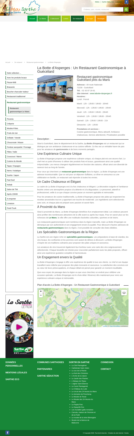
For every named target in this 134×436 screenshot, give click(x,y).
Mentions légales (16, 372)
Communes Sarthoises (50, 362)
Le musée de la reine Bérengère (84, 418)
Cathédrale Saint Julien (80, 368)
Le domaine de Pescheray (81, 394)
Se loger (90, 19)
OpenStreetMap (115, 326)
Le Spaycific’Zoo (78, 407)
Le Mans (42, 19)
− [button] (41, 295)
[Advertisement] (67, 41)
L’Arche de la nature (79, 376)
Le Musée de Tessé (79, 397)
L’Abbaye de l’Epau (79, 381)
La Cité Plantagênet (79, 365)
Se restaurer (77, 19)
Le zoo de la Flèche (79, 371)
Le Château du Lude (79, 389)
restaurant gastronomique (74, 171)
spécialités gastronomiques (80, 237)
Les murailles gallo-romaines (82, 410)
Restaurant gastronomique (35, 62)
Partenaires (44, 369)
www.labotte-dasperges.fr (101, 93)
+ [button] (41, 292)
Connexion (107, 362)
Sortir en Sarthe (79, 362)
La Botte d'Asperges (54, 62)
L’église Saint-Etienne (80, 384)
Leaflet (105, 326)
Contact (119, 2)
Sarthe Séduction (108, 2)
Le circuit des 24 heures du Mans (84, 391)
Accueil (32, 19)
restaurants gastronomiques (50, 228)
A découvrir (54, 19)
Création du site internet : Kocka (118, 433)
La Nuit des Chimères (80, 373)
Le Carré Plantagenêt (80, 386)
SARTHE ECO (12, 379)
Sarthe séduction (48, 376)
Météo (97, 2)
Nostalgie (101, 19)
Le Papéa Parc (77, 404)
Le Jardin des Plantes (80, 378)
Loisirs (65, 19)
